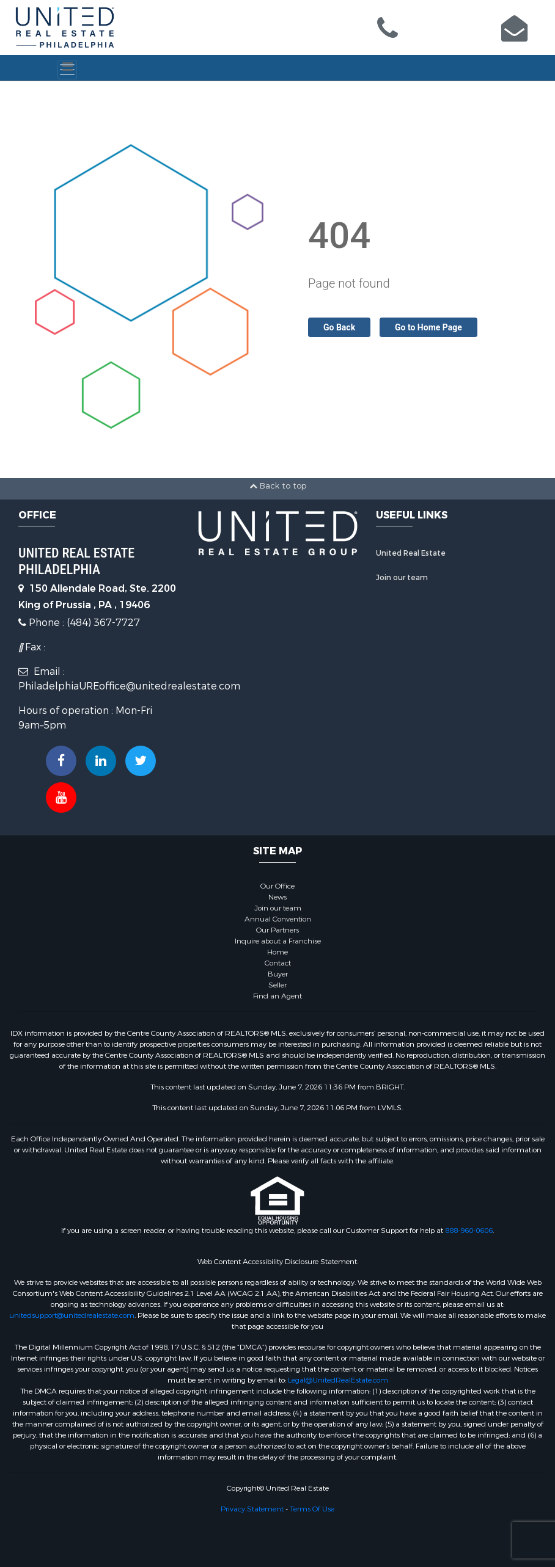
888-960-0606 (469, 1230)
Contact (278, 963)
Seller (277, 985)
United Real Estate (411, 553)
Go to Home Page (428, 327)
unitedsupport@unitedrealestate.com (71, 1315)
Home (277, 952)
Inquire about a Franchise (278, 941)
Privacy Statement (252, 1509)
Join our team (402, 578)
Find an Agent (277, 996)
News (277, 897)
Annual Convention (277, 919)
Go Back (339, 327)
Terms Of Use (312, 1509)
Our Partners (277, 930)
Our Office (277, 886)
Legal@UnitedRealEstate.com (338, 1380)
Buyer (278, 974)
